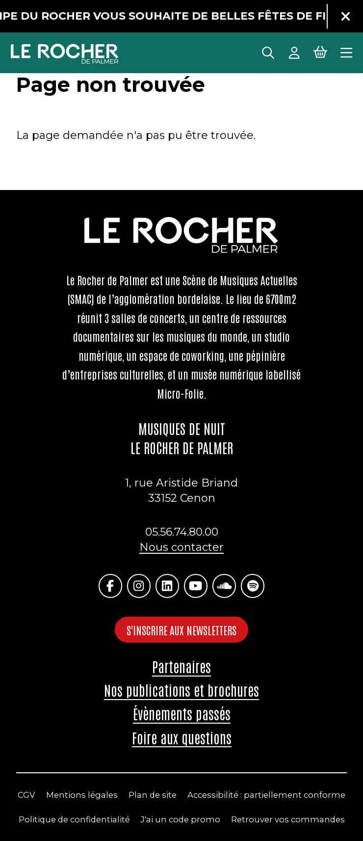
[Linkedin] (167, 585)
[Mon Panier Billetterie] (320, 51)
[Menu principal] (346, 51)
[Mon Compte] (294, 51)
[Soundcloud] (224, 585)
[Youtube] (195, 585)
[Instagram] (139, 585)
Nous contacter (181, 547)
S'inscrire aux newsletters (181, 630)
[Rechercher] (268, 51)
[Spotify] (252, 585)
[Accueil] (65, 54)
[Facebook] (110, 585)
